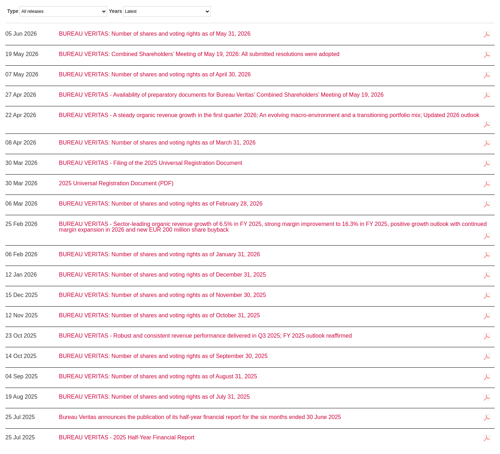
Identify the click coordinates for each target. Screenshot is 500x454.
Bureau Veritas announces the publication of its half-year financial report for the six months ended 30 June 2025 (200, 417)
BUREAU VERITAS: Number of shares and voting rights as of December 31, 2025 (162, 275)
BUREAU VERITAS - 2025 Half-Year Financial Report (127, 437)
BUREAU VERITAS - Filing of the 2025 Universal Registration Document (150, 163)
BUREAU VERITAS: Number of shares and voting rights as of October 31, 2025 (159, 315)
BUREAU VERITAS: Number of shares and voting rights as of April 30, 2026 (155, 74)
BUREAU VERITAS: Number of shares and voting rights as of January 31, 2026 (159, 254)
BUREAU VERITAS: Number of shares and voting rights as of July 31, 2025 (154, 397)
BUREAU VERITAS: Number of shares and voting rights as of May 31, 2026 (155, 34)
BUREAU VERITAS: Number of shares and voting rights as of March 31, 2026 (157, 143)
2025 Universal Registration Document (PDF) (116, 183)
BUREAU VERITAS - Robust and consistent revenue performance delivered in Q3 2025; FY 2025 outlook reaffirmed (211, 336)
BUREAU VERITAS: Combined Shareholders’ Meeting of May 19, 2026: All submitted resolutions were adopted (199, 54)
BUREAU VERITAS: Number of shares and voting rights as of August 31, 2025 (158, 376)
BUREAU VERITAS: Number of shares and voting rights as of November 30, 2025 (162, 295)
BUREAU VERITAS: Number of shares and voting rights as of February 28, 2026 (161, 204)
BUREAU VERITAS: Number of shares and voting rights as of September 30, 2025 (163, 356)
